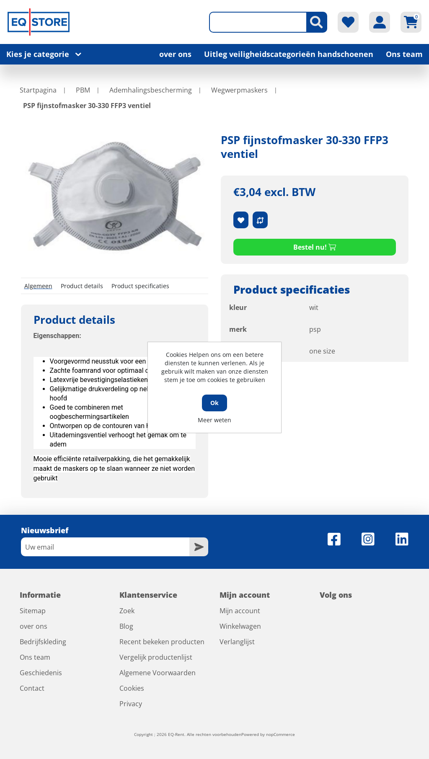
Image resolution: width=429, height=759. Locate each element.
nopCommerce (280, 734)
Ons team (404, 54)
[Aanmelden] (105, 546)
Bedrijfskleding (43, 641)
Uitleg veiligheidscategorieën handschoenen (288, 54)
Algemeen (38, 286)
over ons (175, 54)
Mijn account (240, 610)
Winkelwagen (240, 626)
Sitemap (33, 610)
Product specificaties (140, 286)
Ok (214, 403)
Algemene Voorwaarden (157, 672)
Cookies (131, 688)
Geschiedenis (41, 672)
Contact (32, 688)
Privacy (130, 703)
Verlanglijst (237, 641)
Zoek (126, 610)
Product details (82, 286)
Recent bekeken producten (161, 641)
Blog (126, 626)
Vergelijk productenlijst (155, 657)
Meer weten (214, 420)
